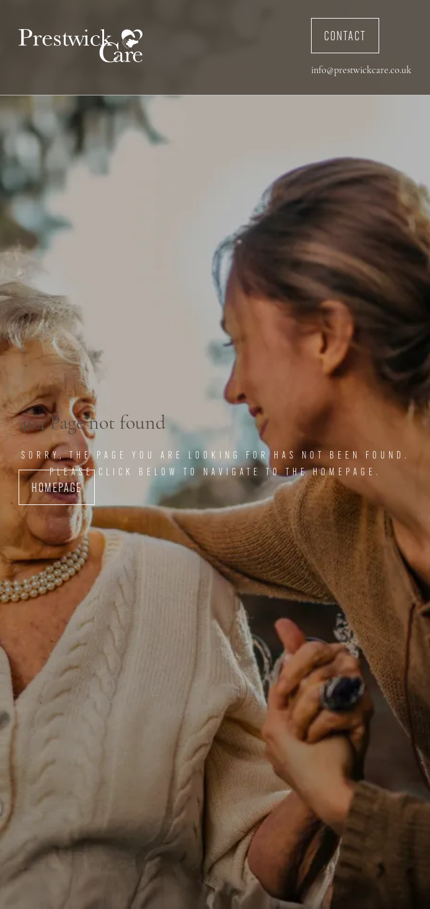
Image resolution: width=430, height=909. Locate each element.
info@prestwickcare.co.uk (361, 71)
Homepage (57, 489)
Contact (345, 37)
